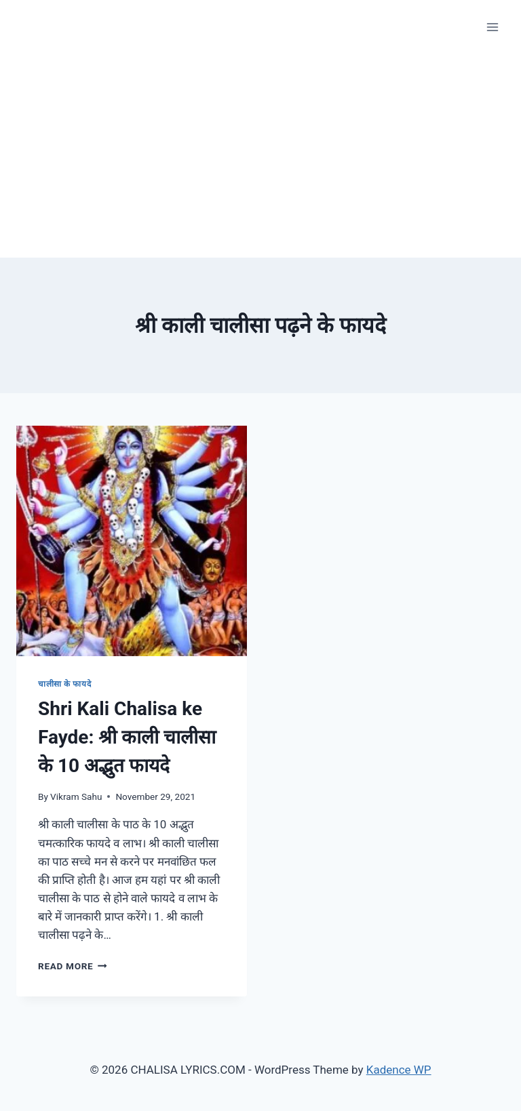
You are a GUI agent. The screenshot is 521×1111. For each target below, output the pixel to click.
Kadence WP (398, 1069)
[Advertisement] (260, 156)
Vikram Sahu (76, 796)
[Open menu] (492, 26)
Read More (72, 966)
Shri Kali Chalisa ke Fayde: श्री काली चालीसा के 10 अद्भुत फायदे (127, 737)
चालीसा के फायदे (64, 684)
